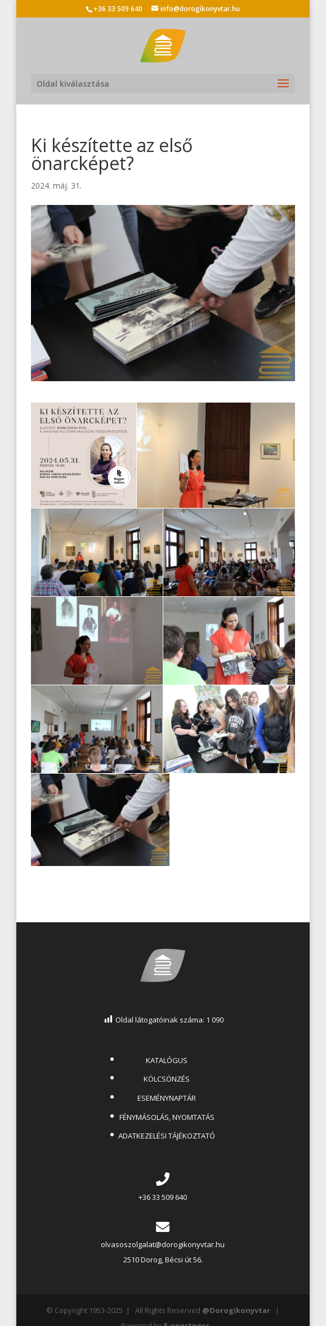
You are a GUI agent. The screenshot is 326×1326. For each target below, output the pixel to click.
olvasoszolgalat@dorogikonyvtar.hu (163, 1244)
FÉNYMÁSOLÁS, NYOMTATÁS (167, 1117)
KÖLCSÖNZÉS (167, 1079)
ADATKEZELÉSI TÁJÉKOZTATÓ (166, 1136)
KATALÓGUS (166, 1060)
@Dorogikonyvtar (236, 1310)
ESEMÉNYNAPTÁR (166, 1098)
